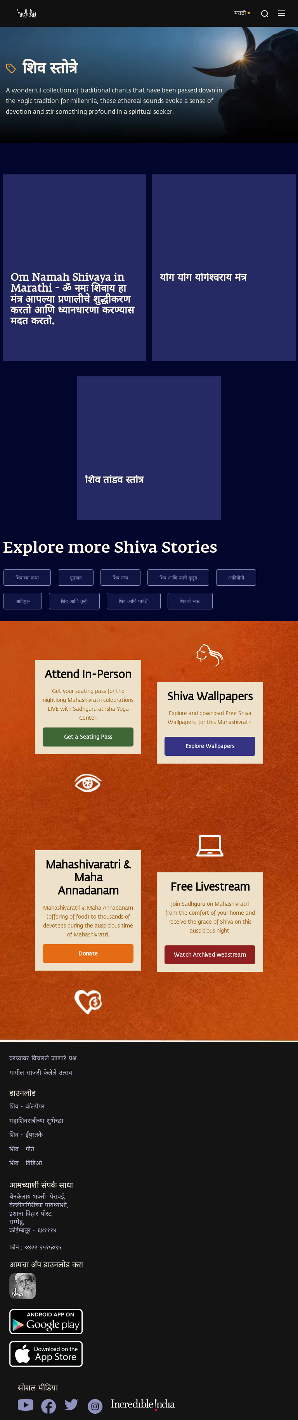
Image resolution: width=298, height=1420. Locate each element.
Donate (88, 953)
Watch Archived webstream (210, 954)
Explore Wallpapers (210, 746)
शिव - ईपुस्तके (26, 1134)
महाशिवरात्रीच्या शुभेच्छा (36, 1120)
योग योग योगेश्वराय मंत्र (203, 278)
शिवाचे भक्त (190, 601)
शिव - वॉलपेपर (27, 1106)
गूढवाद (75, 577)
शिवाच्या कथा (27, 577)
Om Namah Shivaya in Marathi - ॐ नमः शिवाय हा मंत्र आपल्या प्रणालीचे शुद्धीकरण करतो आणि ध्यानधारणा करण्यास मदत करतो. (72, 300)
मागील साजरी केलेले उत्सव (40, 1072)
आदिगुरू (23, 601)
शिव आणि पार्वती (134, 601)
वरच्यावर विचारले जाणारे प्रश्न (42, 1058)
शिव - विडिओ (25, 1163)
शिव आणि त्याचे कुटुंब (178, 577)
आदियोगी (236, 577)
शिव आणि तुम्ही (74, 601)
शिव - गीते (21, 1149)
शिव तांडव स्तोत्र (114, 480)
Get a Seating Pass (88, 736)
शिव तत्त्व (120, 577)
